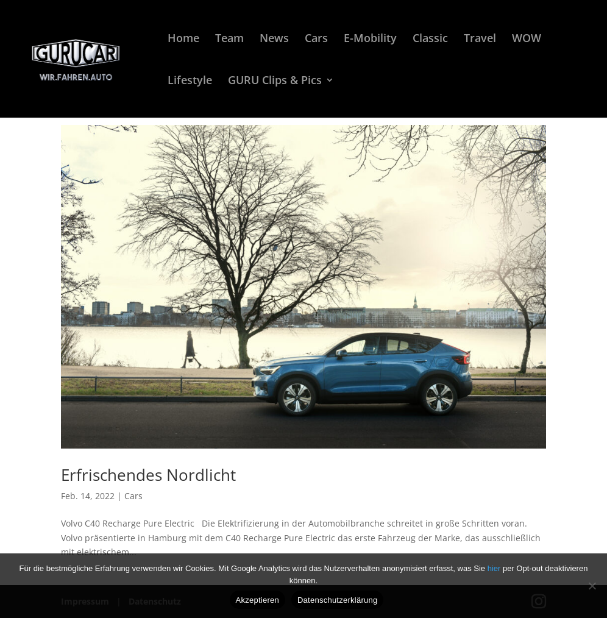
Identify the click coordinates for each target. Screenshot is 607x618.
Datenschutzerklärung (337, 600)
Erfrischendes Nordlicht (148, 475)
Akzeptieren (257, 600)
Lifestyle (190, 81)
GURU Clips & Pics (275, 81)
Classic (430, 39)
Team (229, 39)
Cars (316, 39)
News (274, 39)
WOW (526, 39)
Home (183, 39)
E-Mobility (370, 39)
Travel (480, 39)
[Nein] (592, 586)
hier (495, 568)
